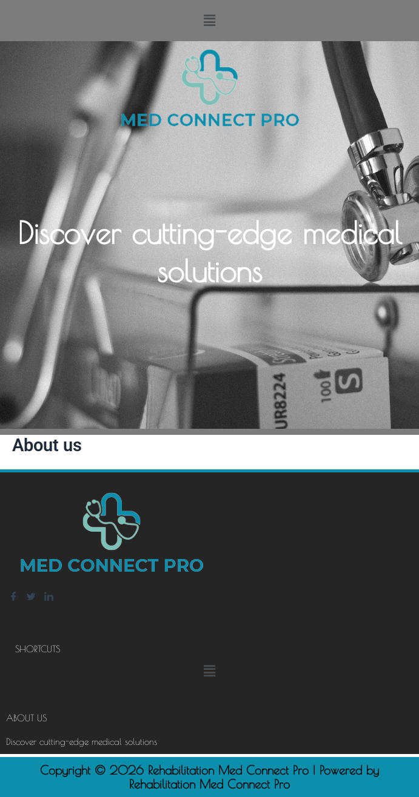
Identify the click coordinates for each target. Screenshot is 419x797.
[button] (209, 20)
